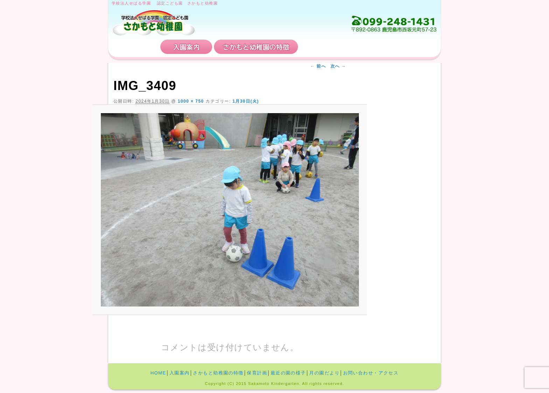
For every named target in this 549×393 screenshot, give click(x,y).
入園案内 (186, 47)
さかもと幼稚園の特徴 (256, 47)
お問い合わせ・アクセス (395, 47)
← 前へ (318, 66)
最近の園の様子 (288, 372)
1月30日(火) (245, 101)
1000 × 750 (191, 101)
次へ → (338, 66)
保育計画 (325, 47)
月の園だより (324, 372)
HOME (135, 47)
